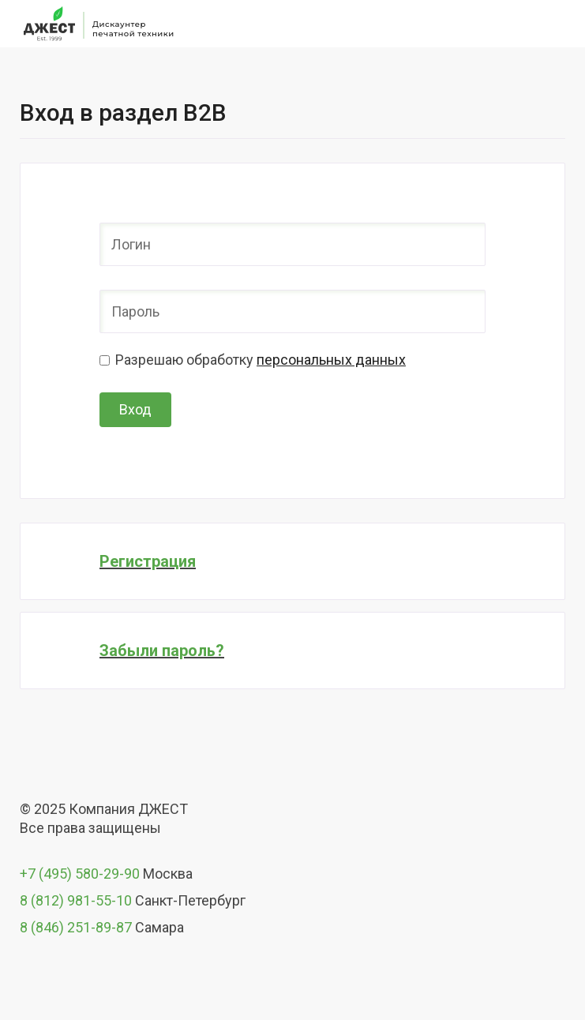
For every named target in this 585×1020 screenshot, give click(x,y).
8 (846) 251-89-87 (76, 927)
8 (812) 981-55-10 (76, 900)
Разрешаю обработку (260, 359)
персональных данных (331, 359)
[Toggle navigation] (555, 24)
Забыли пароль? (161, 650)
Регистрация (147, 561)
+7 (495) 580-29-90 (80, 873)
